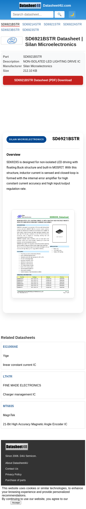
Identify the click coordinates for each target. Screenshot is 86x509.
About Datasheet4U (16, 462)
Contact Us (11, 468)
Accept (16, 502)
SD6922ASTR (72, 24)
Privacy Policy (13, 474)
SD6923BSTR (10, 29)
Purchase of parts (15, 480)
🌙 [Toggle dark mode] (72, 14)
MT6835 (8, 406)
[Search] (32, 14)
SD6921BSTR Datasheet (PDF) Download (43, 80)
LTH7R (7, 376)
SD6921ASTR (31, 24)
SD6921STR (52, 24)
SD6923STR (30, 29)
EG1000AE (10, 346)
